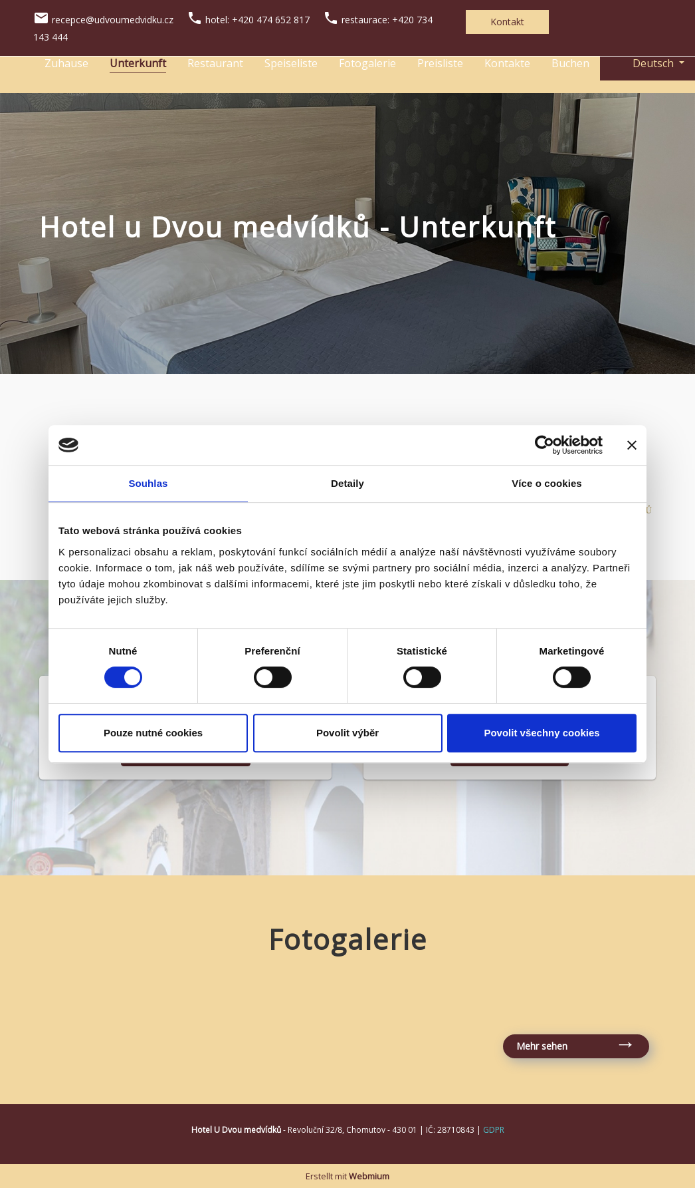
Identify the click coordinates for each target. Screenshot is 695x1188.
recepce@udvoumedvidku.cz (112, 19)
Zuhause (66, 63)
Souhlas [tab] (147, 483)
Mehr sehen (541, 1046)
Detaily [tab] (347, 483)
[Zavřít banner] (632, 445)
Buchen (570, 63)
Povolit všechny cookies (541, 732)
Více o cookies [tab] (547, 483)
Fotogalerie (367, 63)
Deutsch (643, 63)
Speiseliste (291, 63)
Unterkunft (138, 63)
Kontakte (507, 63)
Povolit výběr (347, 732)
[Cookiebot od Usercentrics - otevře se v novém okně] (544, 445)
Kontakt (507, 21)
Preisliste (440, 63)
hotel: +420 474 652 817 (257, 19)
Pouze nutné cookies (153, 732)
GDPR (493, 1129)
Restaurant (215, 63)
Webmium (369, 1176)
